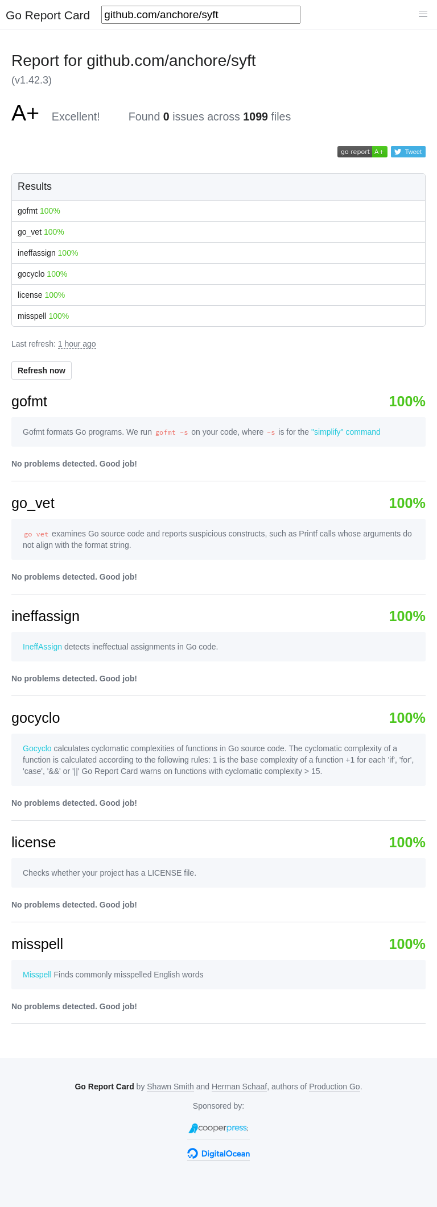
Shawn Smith (170, 1086)
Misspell (37, 974)
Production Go (334, 1086)
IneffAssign (42, 646)
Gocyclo (37, 748)
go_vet (41, 231)
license (41, 294)
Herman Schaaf (239, 1086)
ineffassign (48, 252)
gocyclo (42, 273)
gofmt (39, 210)
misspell (43, 316)
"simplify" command (346, 431)
